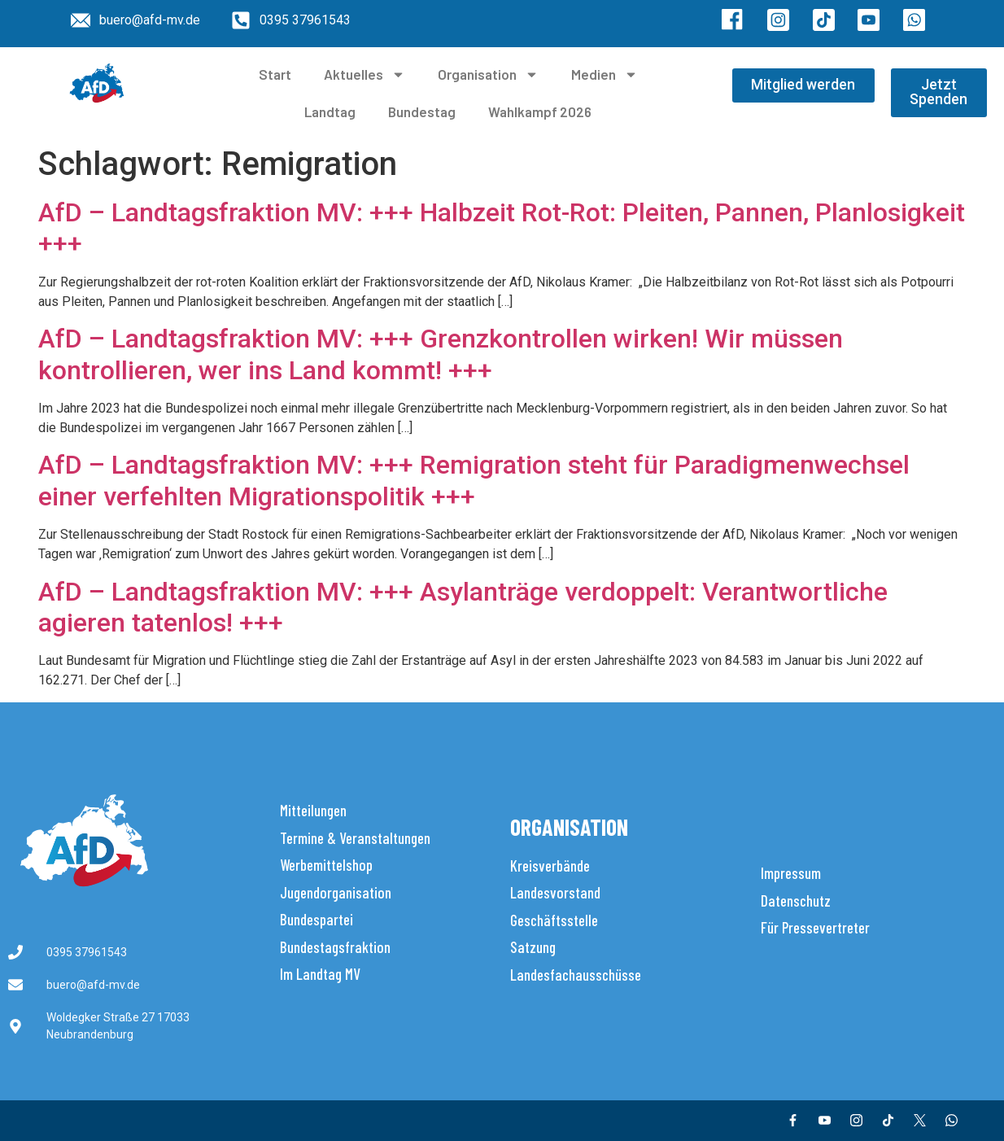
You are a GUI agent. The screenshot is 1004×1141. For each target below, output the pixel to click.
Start (275, 74)
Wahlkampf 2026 (539, 111)
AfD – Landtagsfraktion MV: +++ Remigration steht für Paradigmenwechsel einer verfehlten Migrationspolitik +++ (474, 480)
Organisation (488, 74)
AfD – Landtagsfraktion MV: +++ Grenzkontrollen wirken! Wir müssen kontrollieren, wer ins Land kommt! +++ (440, 354)
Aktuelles (364, 74)
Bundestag (422, 111)
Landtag (330, 111)
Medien (604, 74)
